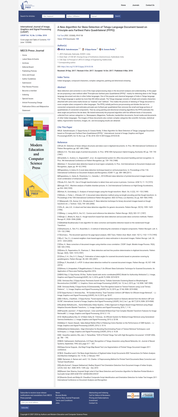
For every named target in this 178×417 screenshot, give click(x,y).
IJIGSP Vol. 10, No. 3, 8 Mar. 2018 (33, 35)
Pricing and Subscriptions (99, 398)
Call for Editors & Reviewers (99, 395)
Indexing (25, 95)
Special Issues (27, 99)
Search (117, 16)
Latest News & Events (30, 59)
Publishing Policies (29, 71)
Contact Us (150, 5)
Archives (25, 63)
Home (124, 5)
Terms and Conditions (64, 400)
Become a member (29, 91)
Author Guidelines (29, 79)
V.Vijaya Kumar (90, 49)
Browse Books (61, 395)
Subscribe (24, 408)
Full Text (60, 36)
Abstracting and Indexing (98, 393)
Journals (136, 5)
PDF (48, 40)
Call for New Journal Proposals (67, 398)
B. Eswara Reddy (108, 49)
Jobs (57, 403)
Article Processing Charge (32, 103)
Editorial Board (27, 67)
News (58, 393)
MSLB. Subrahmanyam (69, 49)
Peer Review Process (30, 87)
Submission (26, 83)
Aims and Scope (28, 75)
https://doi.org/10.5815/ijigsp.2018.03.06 (77, 67)
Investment (93, 400)
